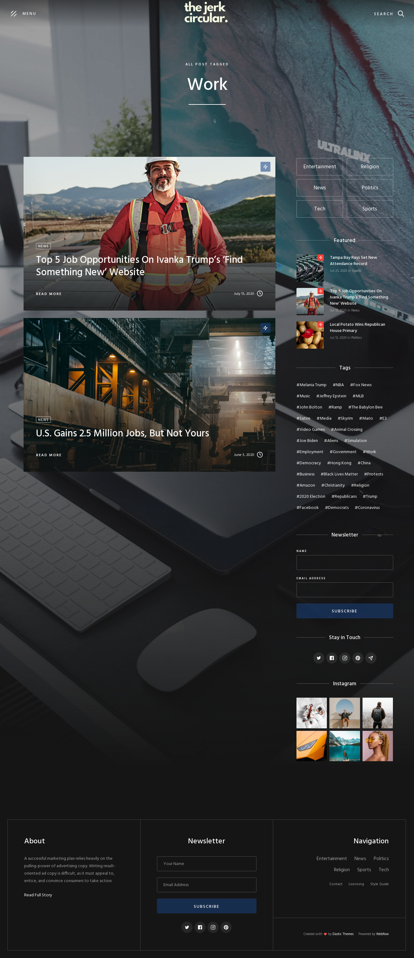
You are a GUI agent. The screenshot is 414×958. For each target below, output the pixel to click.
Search (384, 14)
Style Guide (379, 884)
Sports (356, 270)
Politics (356, 337)
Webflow (382, 934)
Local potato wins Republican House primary (357, 328)
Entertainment (332, 859)
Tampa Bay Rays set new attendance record (353, 261)
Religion (342, 870)
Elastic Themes (343, 934)
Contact (335, 884)
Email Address (311, 578)
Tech (384, 870)
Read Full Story (38, 895)
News (355, 310)
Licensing (356, 884)
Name (301, 551)
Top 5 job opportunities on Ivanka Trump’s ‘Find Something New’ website (359, 297)
